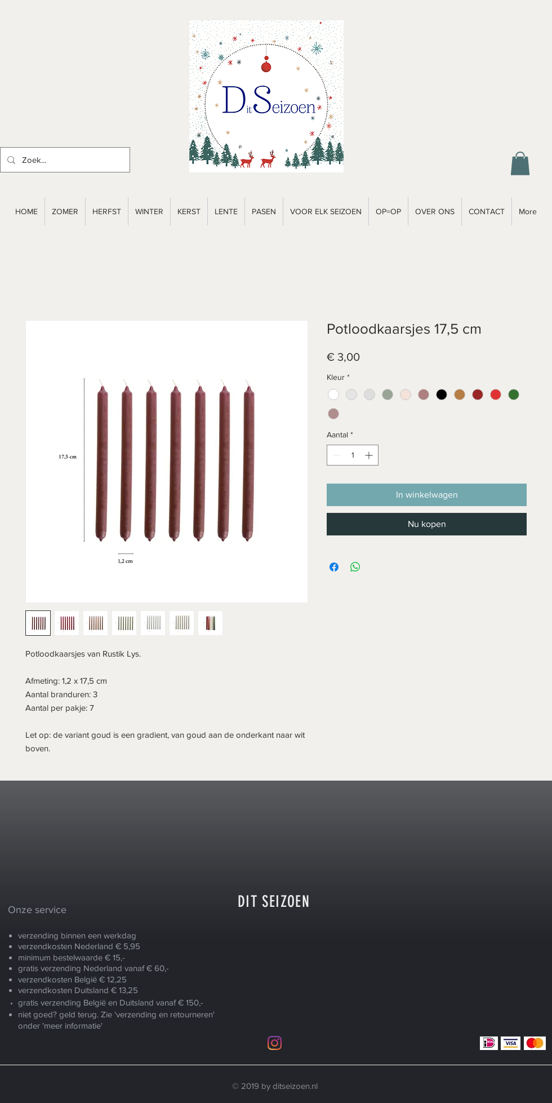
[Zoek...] (64, 160)
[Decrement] (335, 455)
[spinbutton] (352, 455)
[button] (520, 163)
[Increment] (370, 455)
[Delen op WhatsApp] (355, 567)
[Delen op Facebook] (334, 567)
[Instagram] (275, 1043)
